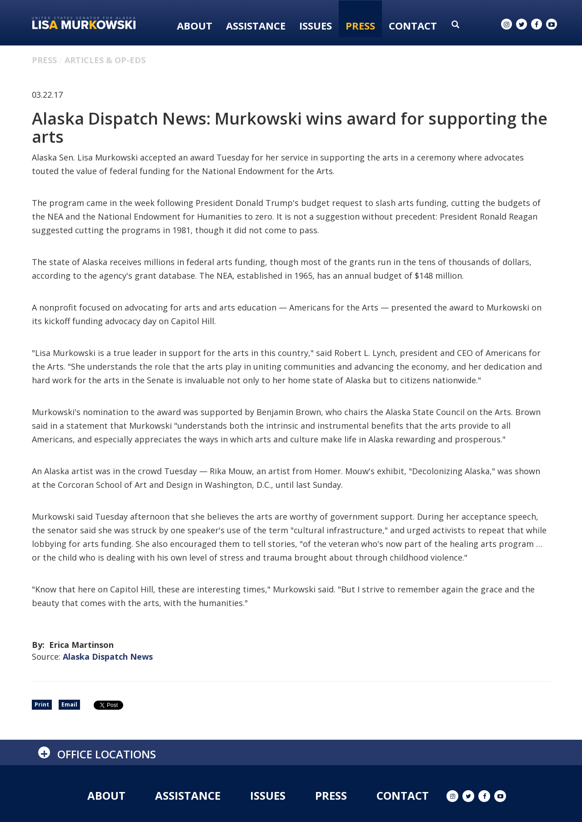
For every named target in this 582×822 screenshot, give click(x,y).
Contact (413, 25)
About (194, 25)
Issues (315, 25)
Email (69, 704)
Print (42, 704)
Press (360, 25)
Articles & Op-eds (105, 60)
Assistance (256, 25)
